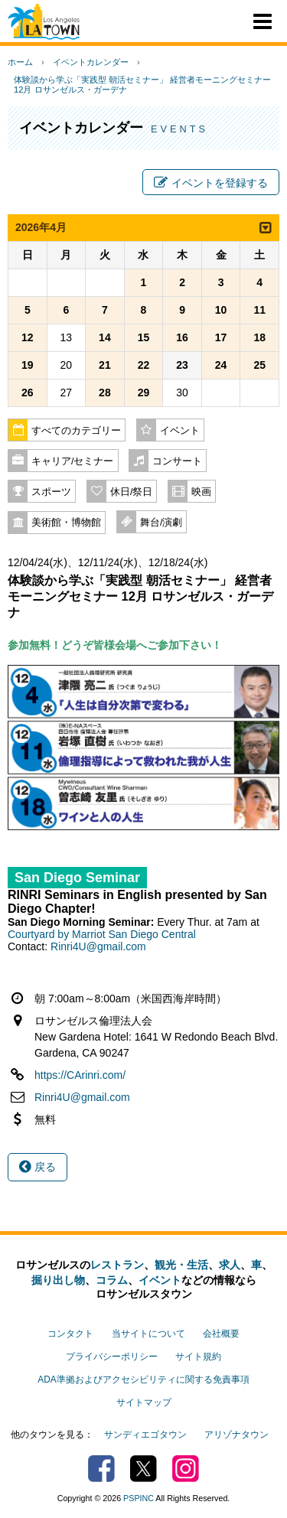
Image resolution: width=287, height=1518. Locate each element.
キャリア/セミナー (72, 461)
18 (259, 337)
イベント (180, 430)
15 (144, 337)
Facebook (101, 1468)
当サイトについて (148, 1333)
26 (27, 392)
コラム (112, 1280)
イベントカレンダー (91, 62)
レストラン (117, 1265)
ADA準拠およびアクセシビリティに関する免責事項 (143, 1379)
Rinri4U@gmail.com (98, 946)
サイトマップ (143, 1402)
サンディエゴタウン (145, 1434)
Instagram (185, 1468)
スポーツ (51, 492)
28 (105, 392)
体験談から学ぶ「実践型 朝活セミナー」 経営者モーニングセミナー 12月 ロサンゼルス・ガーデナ (142, 84)
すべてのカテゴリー (76, 430)
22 (144, 365)
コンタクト (70, 1333)
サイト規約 (198, 1356)
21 (105, 365)
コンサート (177, 461)
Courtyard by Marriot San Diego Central (102, 934)
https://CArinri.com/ (80, 1075)
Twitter (143, 1468)
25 (259, 365)
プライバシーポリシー (112, 1356)
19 (27, 365)
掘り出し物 (58, 1280)
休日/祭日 (131, 492)
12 (27, 337)
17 (221, 337)
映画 (201, 492)
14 (105, 337)
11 (259, 310)
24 (221, 365)
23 (182, 365)
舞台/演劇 (161, 522)
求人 (229, 1265)
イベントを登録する (211, 183)
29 (144, 392)
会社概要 (221, 1333)
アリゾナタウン (236, 1434)
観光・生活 (181, 1265)
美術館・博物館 (66, 522)
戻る (37, 1167)
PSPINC (138, 1498)
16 (182, 337)
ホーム (20, 62)
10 (221, 310)
